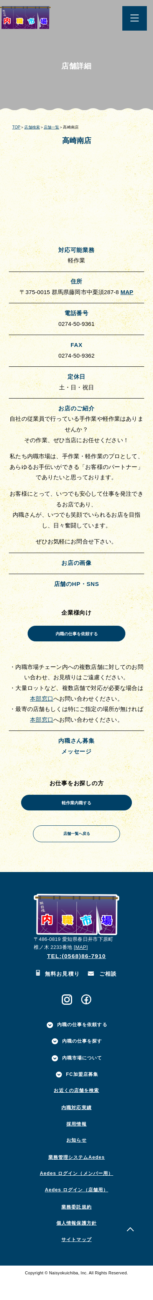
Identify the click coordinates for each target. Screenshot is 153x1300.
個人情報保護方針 (76, 1243)
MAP (126, 292)
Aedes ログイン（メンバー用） (76, 1193)
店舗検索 (31, 127)
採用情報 (76, 1143)
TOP (16, 127)
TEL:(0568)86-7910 (76, 976)
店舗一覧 (51, 127)
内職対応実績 (76, 1127)
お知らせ (76, 1160)
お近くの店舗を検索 (76, 1110)
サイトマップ (76, 1259)
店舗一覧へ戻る (76, 850)
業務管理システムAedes (76, 1177)
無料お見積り (58, 994)
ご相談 (102, 994)
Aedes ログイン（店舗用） (76, 1209)
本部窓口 (41, 705)
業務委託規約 (76, 1226)
